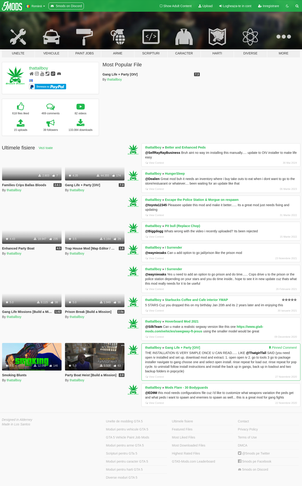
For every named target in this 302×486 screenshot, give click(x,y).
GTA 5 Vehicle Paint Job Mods (127, 437)
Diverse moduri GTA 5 (121, 477)
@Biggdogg (154, 231)
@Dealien (152, 179)
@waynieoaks (155, 253)
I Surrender (173, 247)
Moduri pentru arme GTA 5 (125, 445)
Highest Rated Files (186, 453)
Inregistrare (268, 6)
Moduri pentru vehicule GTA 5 (127, 429)
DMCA (242, 445)
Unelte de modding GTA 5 (124, 421)
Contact (243, 421)
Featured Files (182, 429)
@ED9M (151, 393)
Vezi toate (46, 148)
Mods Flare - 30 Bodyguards (186, 387)
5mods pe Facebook (254, 461)
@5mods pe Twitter (254, 453)
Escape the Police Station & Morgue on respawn (202, 200)
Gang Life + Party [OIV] (182, 347)
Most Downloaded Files (189, 445)
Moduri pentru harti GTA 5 (124, 469)
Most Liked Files (183, 437)
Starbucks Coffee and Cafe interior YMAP (196, 300)
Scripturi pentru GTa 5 (121, 453)
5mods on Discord (253, 470)
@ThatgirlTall (256, 353)
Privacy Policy (248, 429)
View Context (154, 162)
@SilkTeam (153, 327)
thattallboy (38, 68)
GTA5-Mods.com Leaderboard (193, 461)
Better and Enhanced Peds (185, 147)
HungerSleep (175, 173)
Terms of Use (247, 437)
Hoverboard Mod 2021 (181, 321)
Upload (205, 6)
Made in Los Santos (16, 424)
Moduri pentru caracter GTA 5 (127, 461)
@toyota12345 (156, 205)
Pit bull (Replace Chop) (182, 226)
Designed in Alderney (17, 419)
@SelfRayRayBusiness (162, 153)
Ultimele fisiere (182, 421)
